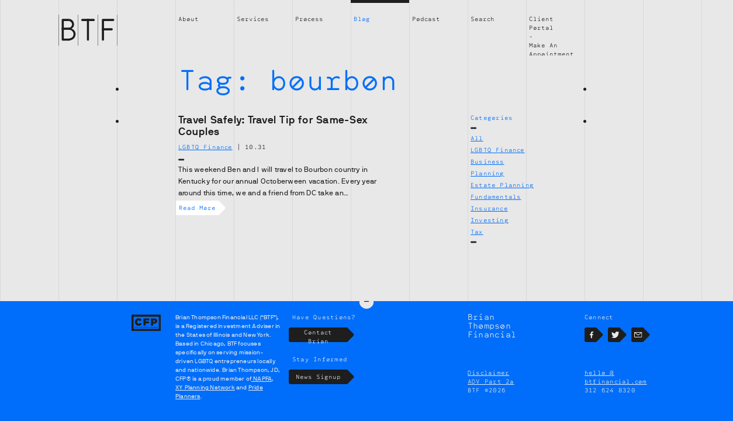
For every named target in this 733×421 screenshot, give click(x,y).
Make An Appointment (551, 49)
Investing (490, 219)
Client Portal (541, 23)
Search (483, 18)
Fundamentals (496, 196)
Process (309, 18)
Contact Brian (325, 334)
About (188, 18)
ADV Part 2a (491, 381)
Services (253, 18)
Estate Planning (502, 184)
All (477, 138)
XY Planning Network (205, 387)
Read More (199, 208)
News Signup (322, 377)
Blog (362, 18)
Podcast (426, 18)
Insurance (489, 208)
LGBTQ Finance (498, 149)
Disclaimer (488, 372)
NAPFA (261, 378)
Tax (477, 231)
